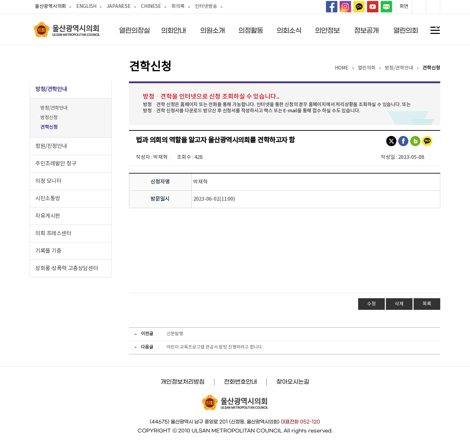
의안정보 (327, 30)
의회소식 (289, 30)
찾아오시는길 (292, 381)
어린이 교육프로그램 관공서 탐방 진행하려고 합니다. (215, 347)
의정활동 (250, 30)
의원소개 (212, 30)
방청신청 (48, 118)
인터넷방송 (206, 6)
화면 (404, 6)
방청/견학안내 (54, 108)
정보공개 (366, 30)
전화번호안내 (240, 381)
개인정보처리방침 (183, 381)
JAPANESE (119, 6)
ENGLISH (86, 6)
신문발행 (175, 334)
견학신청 (48, 127)
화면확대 (419, 7)
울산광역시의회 (50, 6)
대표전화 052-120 (300, 421)
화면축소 (433, 7)
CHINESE (151, 6)
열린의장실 (134, 30)
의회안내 (173, 30)
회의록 (178, 6)
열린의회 (405, 30)
